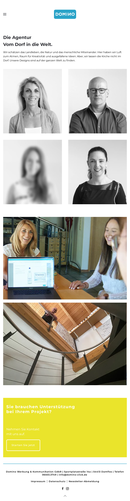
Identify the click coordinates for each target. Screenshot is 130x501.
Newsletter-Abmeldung (84, 481)
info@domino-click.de (73, 474)
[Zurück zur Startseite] (65, 14)
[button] (4, 14)
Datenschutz (57, 481)
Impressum (38, 481)
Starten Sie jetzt (23, 445)
